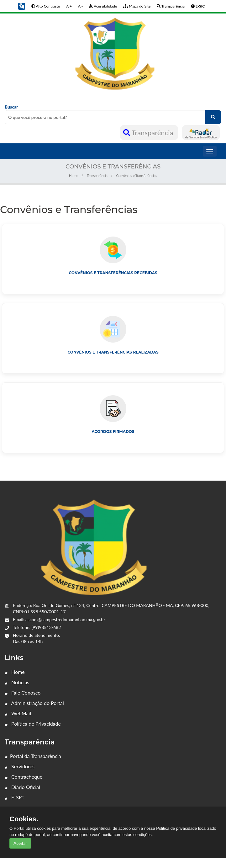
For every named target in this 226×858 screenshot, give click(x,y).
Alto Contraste (45, 6)
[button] (21, 5)
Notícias (17, 682)
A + (69, 6)
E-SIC (14, 797)
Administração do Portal (34, 703)
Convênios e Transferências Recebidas (113, 272)
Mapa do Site (136, 6)
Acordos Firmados (113, 431)
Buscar (113, 114)
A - (80, 6)
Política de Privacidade (33, 724)
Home (73, 175)
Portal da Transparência (33, 756)
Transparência (149, 132)
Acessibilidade (103, 6)
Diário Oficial (22, 787)
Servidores (19, 766)
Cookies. (23, 819)
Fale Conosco (22, 692)
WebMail (18, 713)
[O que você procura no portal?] (213, 117)
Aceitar (20, 843)
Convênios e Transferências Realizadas (112, 352)
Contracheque (23, 777)
